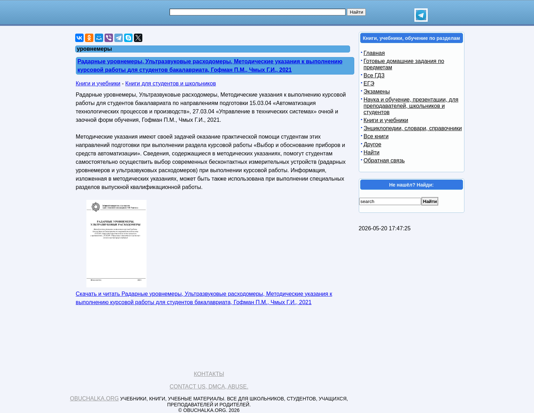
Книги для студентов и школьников (170, 83)
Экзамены (377, 91)
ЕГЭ (369, 83)
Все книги (376, 136)
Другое (373, 144)
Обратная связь (384, 160)
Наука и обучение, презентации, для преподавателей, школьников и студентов (411, 106)
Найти (372, 152)
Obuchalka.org (94, 398)
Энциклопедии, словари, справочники (413, 128)
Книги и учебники (98, 83)
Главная (374, 53)
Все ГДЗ (374, 75)
